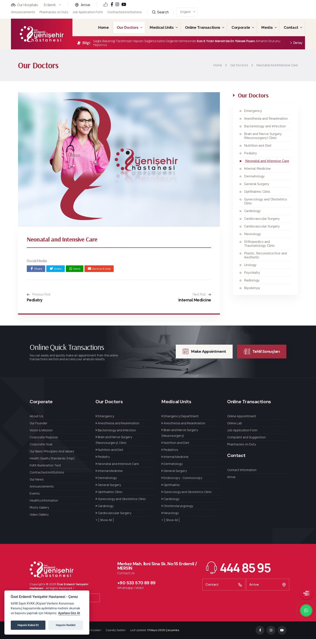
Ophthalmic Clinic (257, 192)
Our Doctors (127, 27)
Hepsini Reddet (65, 625)
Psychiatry (252, 273)
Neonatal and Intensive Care (267, 161)
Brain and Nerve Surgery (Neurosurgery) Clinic (263, 136)
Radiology (252, 280)
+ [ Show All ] (104, 520)
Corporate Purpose (44, 437)
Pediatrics (169, 450)
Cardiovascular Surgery (262, 219)
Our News (37, 479)
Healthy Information (44, 500)
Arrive (85, 5)
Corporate (241, 27)
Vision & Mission (41, 430)
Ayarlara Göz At (69, 613)
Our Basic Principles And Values (52, 451)
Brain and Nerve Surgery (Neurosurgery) (179, 433)
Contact (291, 27)
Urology (250, 265)
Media (267, 27)
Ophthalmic (170, 485)
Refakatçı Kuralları (90, 630)
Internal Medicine (194, 300)
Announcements (23, 12)
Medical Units (162, 27)
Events (35, 493)
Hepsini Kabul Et (28, 625)
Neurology (252, 234)
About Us (36, 416)
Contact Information (242, 470)
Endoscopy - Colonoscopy (181, 478)
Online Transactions (203, 27)
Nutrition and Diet (257, 146)
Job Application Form (88, 12)
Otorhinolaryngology (177, 506)
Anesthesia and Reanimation (266, 119)
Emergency (253, 111)
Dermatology (254, 176)
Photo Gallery (39, 507)
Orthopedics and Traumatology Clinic (259, 244)
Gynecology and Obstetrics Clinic (265, 201)
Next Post (202, 294)
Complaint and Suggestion (246, 437)
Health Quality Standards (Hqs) (52, 458)
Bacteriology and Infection (265, 126)
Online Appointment (241, 416)
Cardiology (252, 211)
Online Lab (234, 423)
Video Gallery (39, 514)
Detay (296, 43)
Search (160, 7)
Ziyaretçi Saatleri (116, 630)
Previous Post (38, 294)
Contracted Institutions (124, 9)
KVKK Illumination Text (45, 465)
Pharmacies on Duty (54, 12)
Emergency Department (180, 416)
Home (103, 27)
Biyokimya (252, 288)
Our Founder (38, 423)
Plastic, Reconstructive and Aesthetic (265, 255)
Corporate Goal (41, 444)
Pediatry (35, 300)
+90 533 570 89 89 (136, 583)
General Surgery (256, 184)
